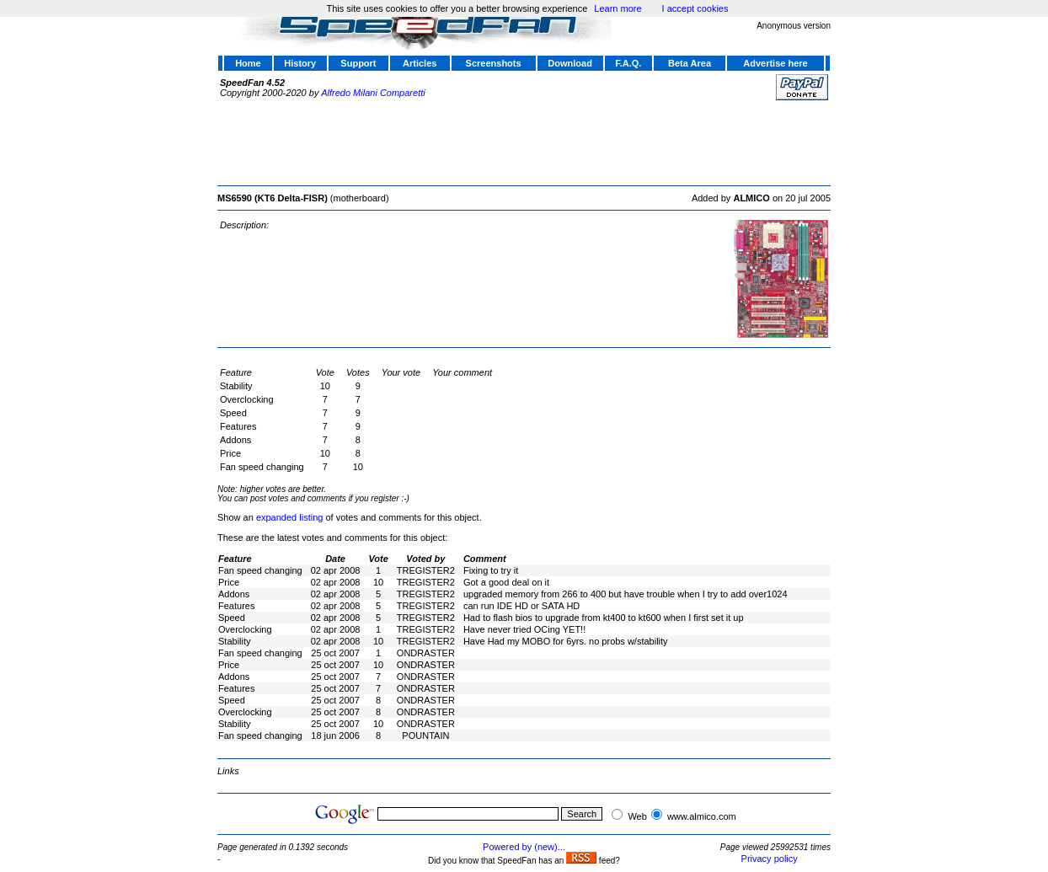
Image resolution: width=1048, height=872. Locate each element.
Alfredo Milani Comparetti (373, 93)
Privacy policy (769, 858)
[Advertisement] (524, 141)
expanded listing (289, 517)
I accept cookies (695, 8)
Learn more (617, 8)
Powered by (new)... (524, 847)
